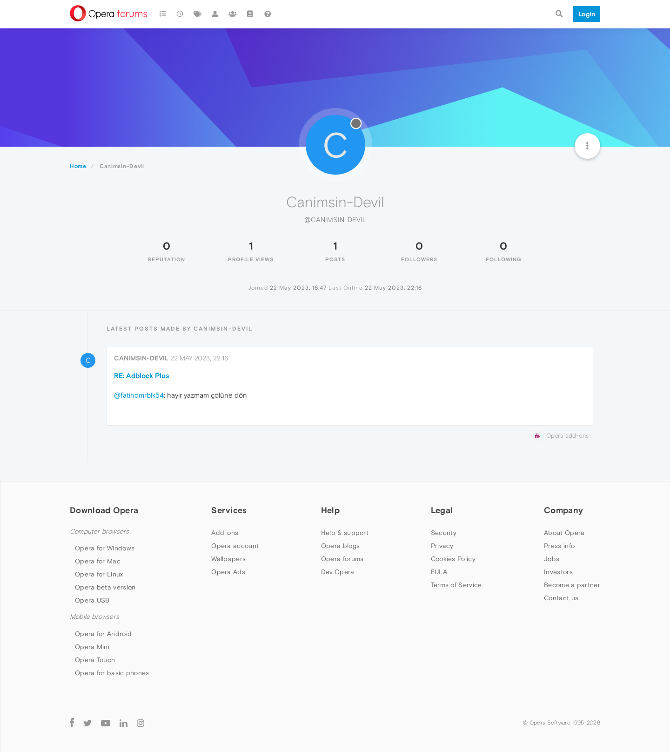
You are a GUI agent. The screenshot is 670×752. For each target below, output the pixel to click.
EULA (439, 572)
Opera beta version (105, 587)
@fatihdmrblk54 (139, 395)
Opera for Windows (104, 548)
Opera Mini (92, 646)
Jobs (551, 558)
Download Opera (104, 510)
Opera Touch (95, 660)
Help (330, 510)
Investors (558, 572)
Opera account (235, 545)
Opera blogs (340, 545)
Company (563, 510)
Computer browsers (99, 531)
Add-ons (224, 532)
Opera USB (92, 600)
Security (443, 532)
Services (229, 510)
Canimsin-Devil (141, 358)
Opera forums (342, 558)
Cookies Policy (453, 558)
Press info (559, 545)
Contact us (561, 598)
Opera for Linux (99, 574)
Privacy (442, 545)
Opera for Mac (98, 561)
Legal (442, 510)
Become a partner (572, 585)
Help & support (344, 532)
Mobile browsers (94, 617)
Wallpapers (228, 558)
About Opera (564, 532)
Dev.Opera (338, 572)
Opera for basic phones (112, 673)
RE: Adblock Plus (141, 375)
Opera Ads (228, 572)
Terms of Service (456, 585)
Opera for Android (103, 633)
